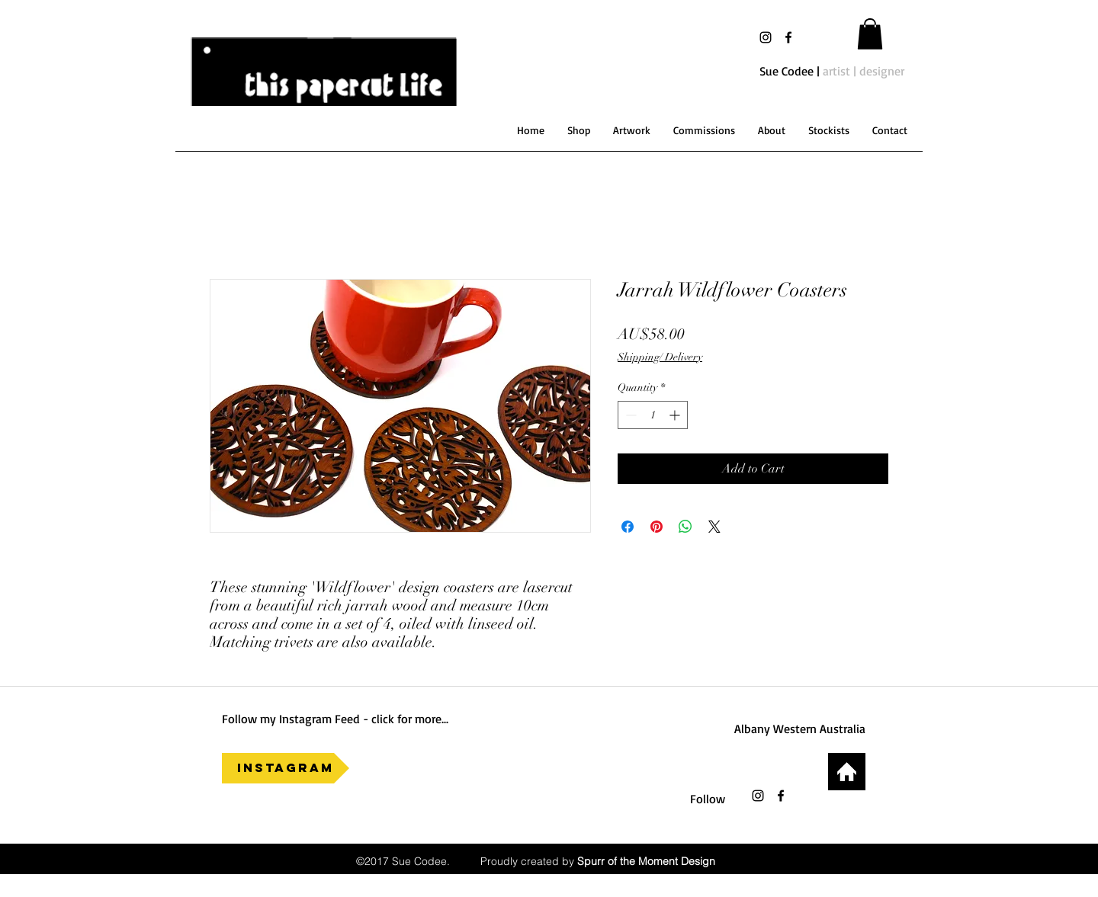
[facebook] (788, 37)
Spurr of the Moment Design (646, 861)
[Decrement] (629, 415)
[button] (870, 34)
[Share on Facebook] (627, 526)
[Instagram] (285, 768)
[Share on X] (714, 526)
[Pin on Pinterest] (656, 526)
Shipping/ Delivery (660, 357)
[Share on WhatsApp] (685, 526)
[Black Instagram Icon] (765, 37)
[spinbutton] (652, 415)
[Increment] (675, 415)
